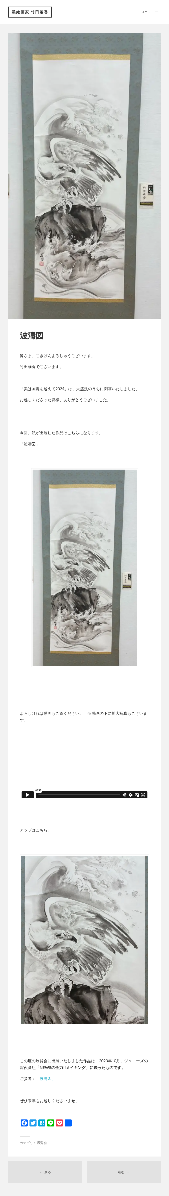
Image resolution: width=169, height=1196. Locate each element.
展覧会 (42, 1143)
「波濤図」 (45, 1078)
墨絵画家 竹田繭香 (30, 12)
